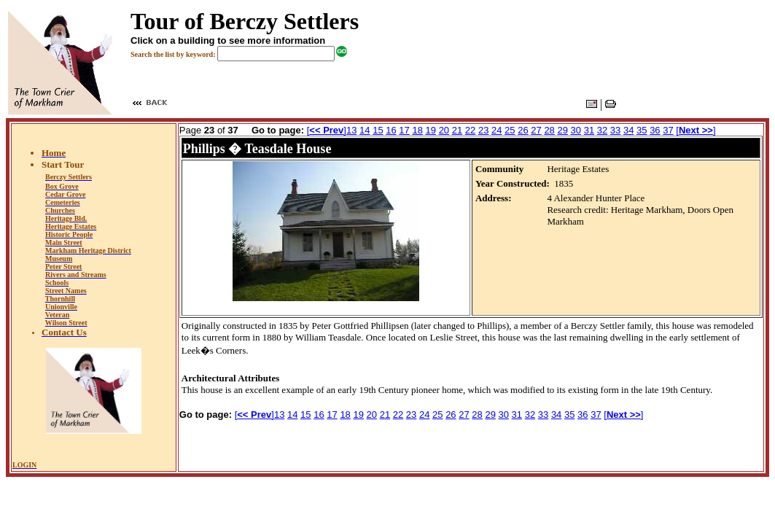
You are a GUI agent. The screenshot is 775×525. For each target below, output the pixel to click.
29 (562, 130)
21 (457, 130)
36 (655, 130)
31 (589, 130)
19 (431, 130)
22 (470, 130)
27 (536, 130)
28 (549, 130)
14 (364, 130)
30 (576, 130)
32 (602, 130)
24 (496, 130)
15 (378, 130)
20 (444, 130)
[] (326, 130)
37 (668, 130)
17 (404, 130)
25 (510, 130)
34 (628, 130)
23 (483, 130)
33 (615, 130)
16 (391, 130)
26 (523, 130)
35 (641, 130)
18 (417, 130)
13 (351, 130)
